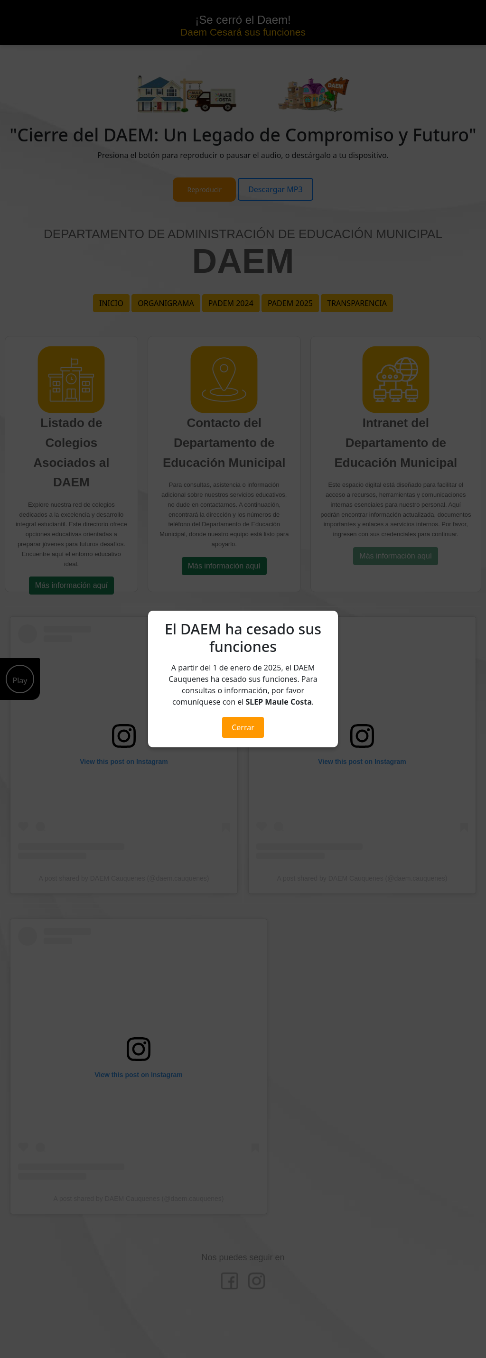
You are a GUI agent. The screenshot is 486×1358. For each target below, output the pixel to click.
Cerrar (243, 727)
